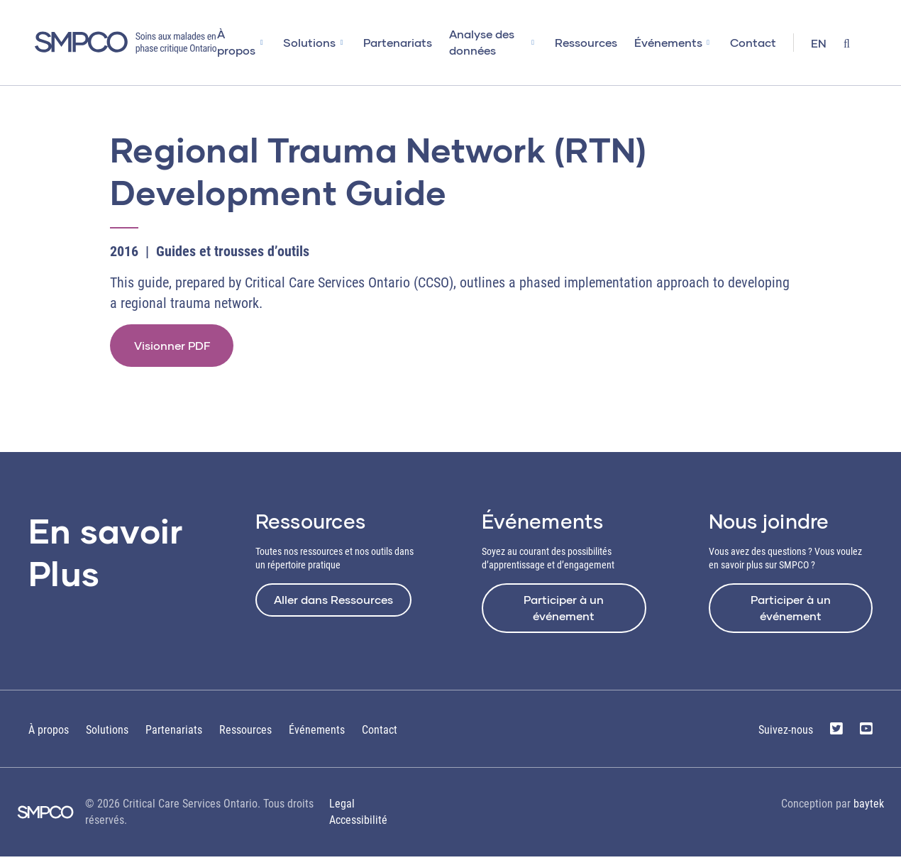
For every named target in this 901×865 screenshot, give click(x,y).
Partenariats (413, 42)
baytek (868, 811)
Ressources (586, 42)
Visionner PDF (176, 349)
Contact (753, 42)
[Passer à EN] (819, 44)
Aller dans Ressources (333, 607)
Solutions (325, 42)
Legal (342, 811)
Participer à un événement (564, 615)
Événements (668, 42)
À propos (252, 42)
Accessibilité (358, 827)
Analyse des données (489, 42)
